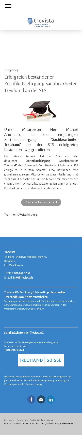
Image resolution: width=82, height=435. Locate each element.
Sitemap (50, 420)
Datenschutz (22, 420)
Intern (14, 214)
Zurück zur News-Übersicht (41, 202)
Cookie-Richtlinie (37, 420)
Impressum (9, 420)
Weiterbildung (28, 214)
